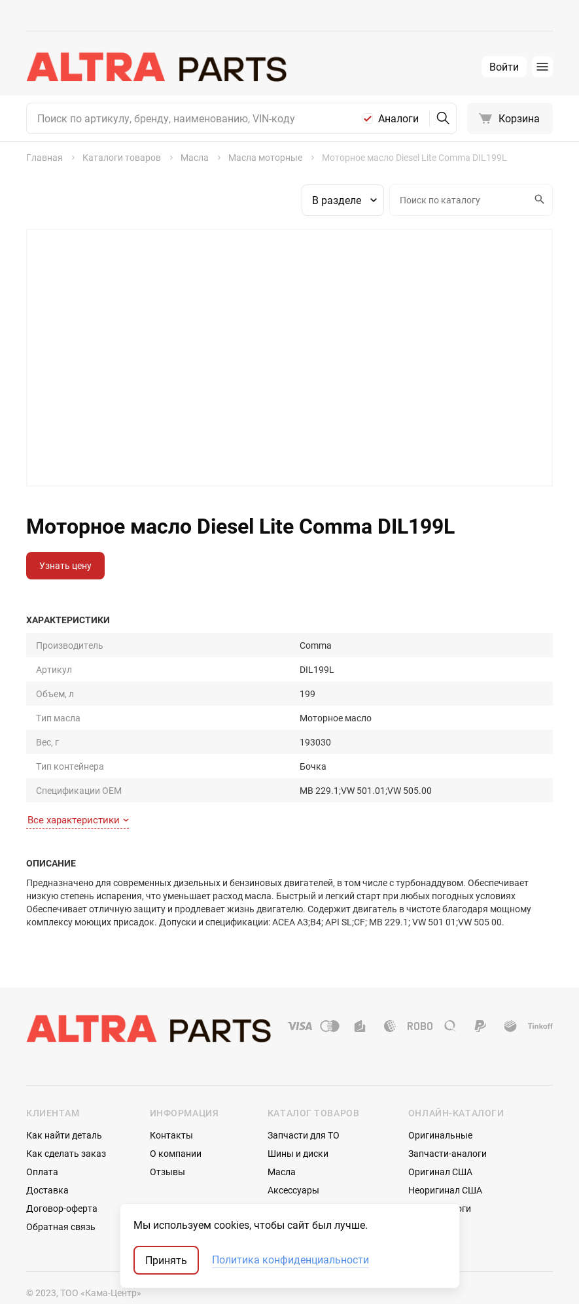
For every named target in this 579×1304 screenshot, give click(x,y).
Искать (537, 199)
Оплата (42, 1146)
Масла (282, 1146)
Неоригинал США (445, 1164)
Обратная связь (61, 1201)
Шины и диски (298, 1128)
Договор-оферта (61, 1182)
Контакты (171, 1109)
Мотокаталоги (439, 1182)
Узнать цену (65, 565)
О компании (176, 1128)
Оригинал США (440, 1146)
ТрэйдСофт (96, 1283)
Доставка (47, 1164)
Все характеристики (78, 794)
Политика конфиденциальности (290, 1260)
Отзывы (167, 1146)
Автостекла (293, 1182)
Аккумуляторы (300, 1201)
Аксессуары (293, 1164)
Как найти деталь (64, 1109)
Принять (166, 1260)
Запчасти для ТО (304, 1109)
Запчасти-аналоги (447, 1128)
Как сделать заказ (66, 1128)
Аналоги (398, 118)
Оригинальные (440, 1109)
